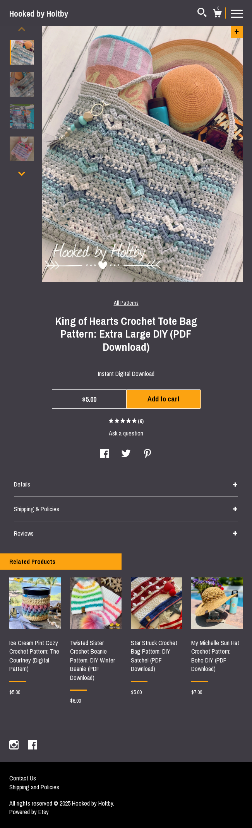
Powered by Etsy (29, 812)
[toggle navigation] (237, 13)
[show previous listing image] (22, 29)
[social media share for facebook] (104, 454)
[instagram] (14, 745)
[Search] (202, 13)
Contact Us (22, 778)
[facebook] (32, 745)
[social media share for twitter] (126, 454)
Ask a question (126, 433)
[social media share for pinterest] (147, 454)
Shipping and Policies (34, 787)
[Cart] (217, 14)
